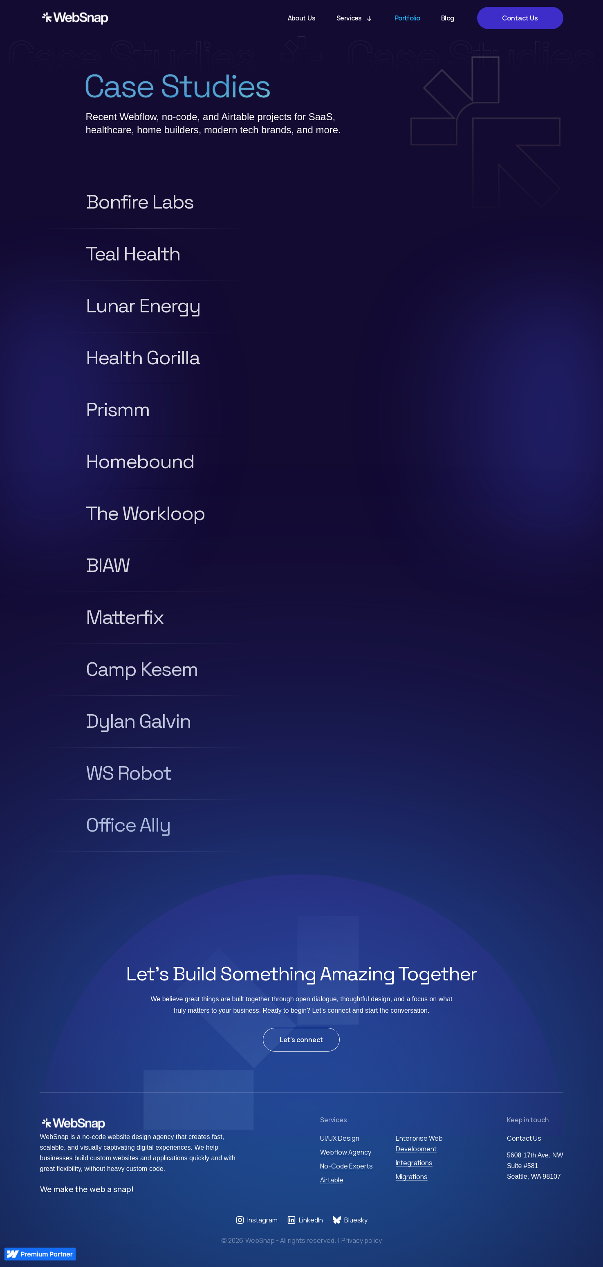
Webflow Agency (345, 1152)
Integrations (414, 1162)
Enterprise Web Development (419, 1143)
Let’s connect (301, 1039)
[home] (75, 18)
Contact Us (520, 17)
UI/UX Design (339, 1138)
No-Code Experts (346, 1166)
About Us (301, 17)
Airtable (331, 1179)
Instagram (262, 1219)
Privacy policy (361, 1240)
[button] (354, 18)
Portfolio (407, 17)
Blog (447, 17)
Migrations (412, 1176)
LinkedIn (311, 1219)
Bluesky (356, 1219)
